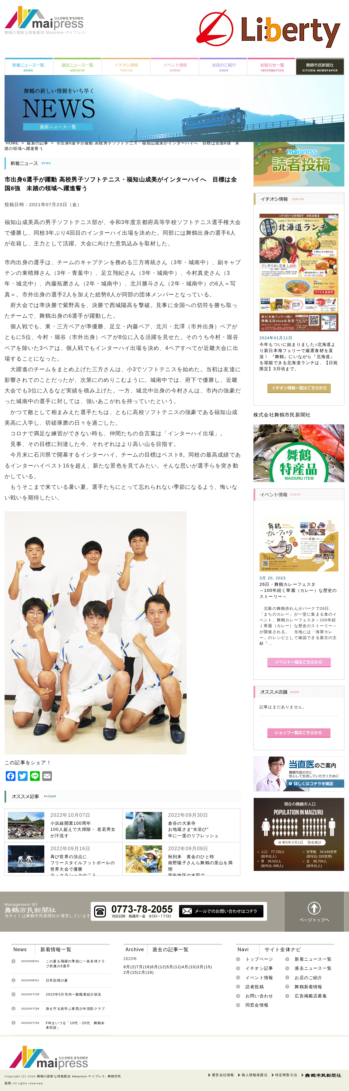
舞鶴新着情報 (308, 986)
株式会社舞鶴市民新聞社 (282, 414)
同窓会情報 (257, 1005)
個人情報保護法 (254, 1075)
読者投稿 (255, 986)
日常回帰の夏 (57, 980)
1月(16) (146, 972)
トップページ (259, 959)
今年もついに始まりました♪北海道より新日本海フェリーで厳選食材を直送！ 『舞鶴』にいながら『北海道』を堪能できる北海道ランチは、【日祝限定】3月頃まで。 (298, 356)
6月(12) (159, 967)
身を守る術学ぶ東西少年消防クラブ (75, 1008)
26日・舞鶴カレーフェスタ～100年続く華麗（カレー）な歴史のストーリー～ (298, 590)
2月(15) (131, 972)
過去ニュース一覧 (313, 968)
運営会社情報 (223, 1075)
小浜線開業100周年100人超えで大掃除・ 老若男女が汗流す (83, 829)
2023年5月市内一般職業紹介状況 (74, 994)
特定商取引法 (286, 1075)
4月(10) (189, 967)
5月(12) (174, 967)
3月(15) (204, 967)
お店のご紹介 (308, 977)
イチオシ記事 (259, 968)
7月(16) (143, 967)
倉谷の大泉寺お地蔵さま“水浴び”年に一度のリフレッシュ (193, 829)
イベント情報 (259, 977)
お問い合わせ (259, 995)
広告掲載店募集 (311, 995)
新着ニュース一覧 (313, 959)
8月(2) (130, 967)
